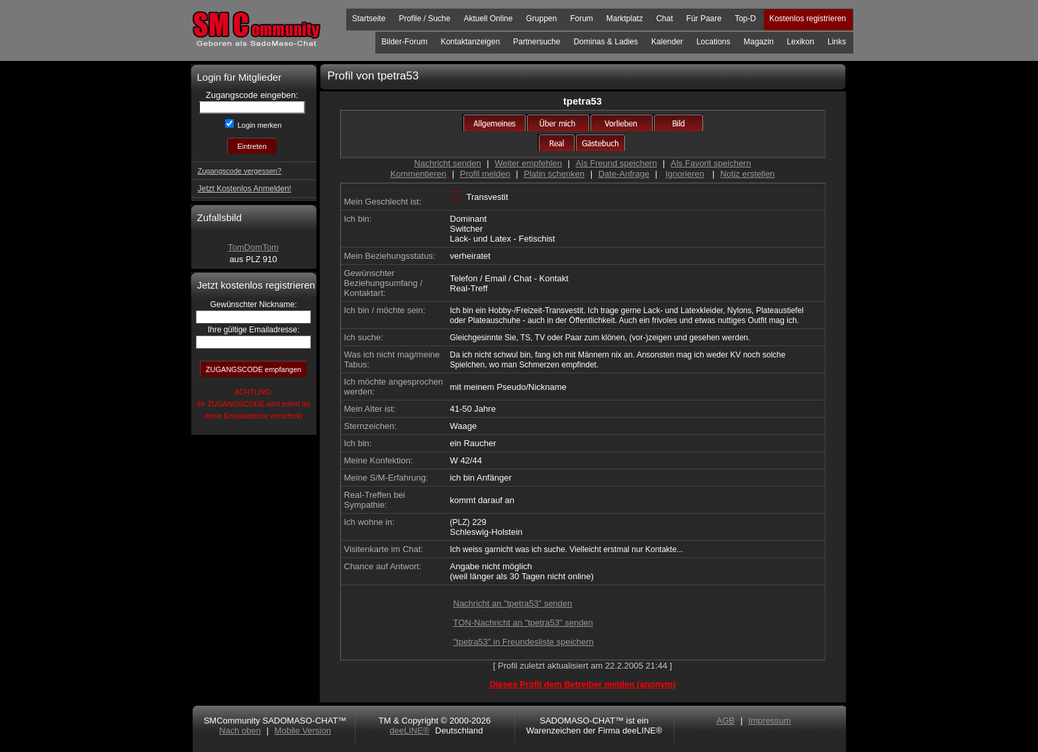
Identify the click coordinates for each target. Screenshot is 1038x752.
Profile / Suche (424, 18)
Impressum (769, 721)
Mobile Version (303, 730)
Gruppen (541, 18)
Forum (581, 18)
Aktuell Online (487, 18)
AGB (725, 721)
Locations (713, 41)
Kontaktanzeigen (470, 41)
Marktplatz (624, 18)
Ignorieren (684, 174)
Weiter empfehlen (528, 163)
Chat (664, 18)
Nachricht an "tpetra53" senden (513, 603)
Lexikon (800, 41)
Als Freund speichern (616, 163)
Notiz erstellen (747, 174)
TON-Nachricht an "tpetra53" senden (523, 623)
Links (836, 41)
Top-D (745, 18)
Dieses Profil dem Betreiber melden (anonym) (582, 684)
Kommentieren (419, 174)
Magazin (758, 41)
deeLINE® (409, 730)
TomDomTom (253, 247)
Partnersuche (536, 41)
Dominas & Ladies (605, 41)
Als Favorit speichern (711, 163)
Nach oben (240, 730)
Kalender (667, 41)
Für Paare (704, 18)
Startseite (369, 18)
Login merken (259, 125)
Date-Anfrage (623, 174)
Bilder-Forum (404, 41)
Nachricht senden (447, 163)
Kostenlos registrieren (807, 18)
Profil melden (485, 174)
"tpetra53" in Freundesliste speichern (523, 642)
